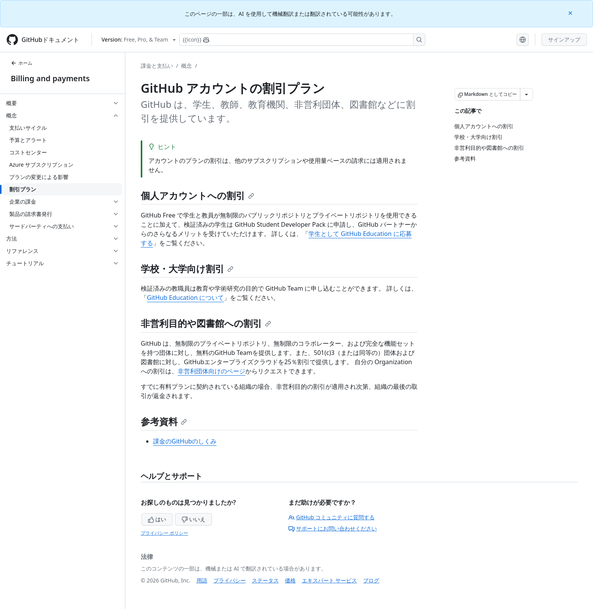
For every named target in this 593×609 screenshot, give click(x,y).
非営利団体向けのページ (211, 371)
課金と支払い (157, 65)
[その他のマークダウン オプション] (526, 94)
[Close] (571, 12)
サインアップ (564, 39)
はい (157, 519)
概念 (186, 65)
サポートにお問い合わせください (332, 528)
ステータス (265, 580)
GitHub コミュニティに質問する (331, 517)
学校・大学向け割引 (187, 268)
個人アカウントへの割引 (197, 195)
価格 (290, 580)
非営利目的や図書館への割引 (206, 323)
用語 (202, 580)
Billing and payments (50, 78)
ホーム (21, 63)
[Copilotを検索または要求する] (302, 39)
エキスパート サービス (329, 580)
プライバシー (229, 580)
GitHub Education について (185, 297)
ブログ (371, 580)
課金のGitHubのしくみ (185, 441)
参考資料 (164, 421)
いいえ (193, 519)
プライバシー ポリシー (164, 533)
